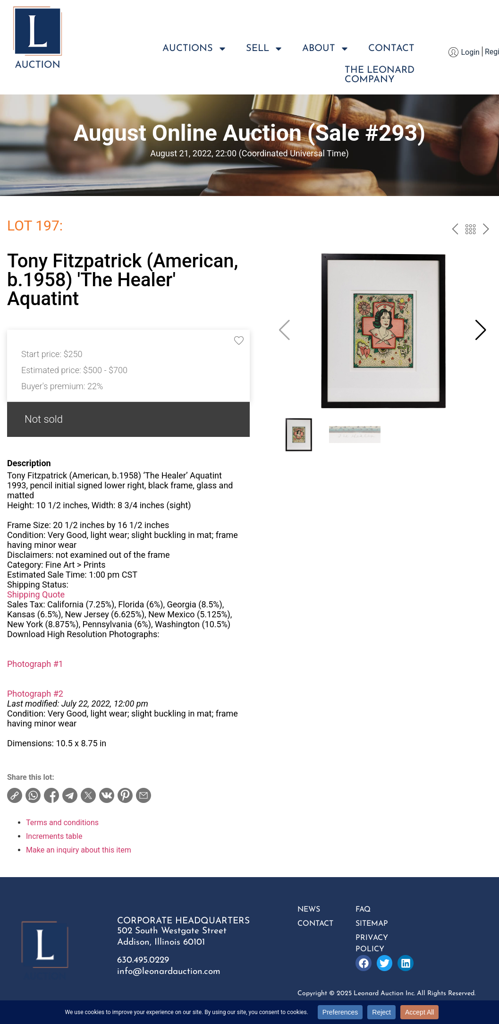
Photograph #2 (35, 694)
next (486, 230)
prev (455, 230)
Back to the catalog (470, 230)
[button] (480, 330)
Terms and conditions (62, 822)
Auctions (194, 48)
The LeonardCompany (379, 75)
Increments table (54, 836)
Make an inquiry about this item (78, 849)
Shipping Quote (36, 594)
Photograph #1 (35, 664)
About (325, 48)
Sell (264, 48)
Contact (391, 48)
